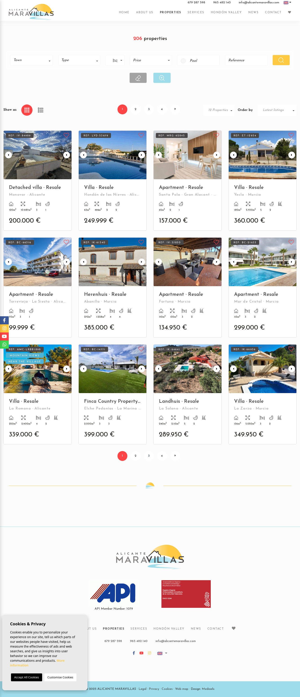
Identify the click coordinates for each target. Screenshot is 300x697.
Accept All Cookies (26, 677)
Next (67, 155)
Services (196, 14)
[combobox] (31, 60)
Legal (142, 689)
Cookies (167, 689)
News (253, 14)
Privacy (154, 689)
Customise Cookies (60, 677)
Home (124, 14)
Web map (181, 689)
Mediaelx (208, 689)
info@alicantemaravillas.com (259, 4)
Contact (273, 14)
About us (144, 14)
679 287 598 (196, 4)
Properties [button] (170, 14)
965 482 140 (222, 4)
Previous (8, 155)
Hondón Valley (226, 14)
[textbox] (33, 60)
